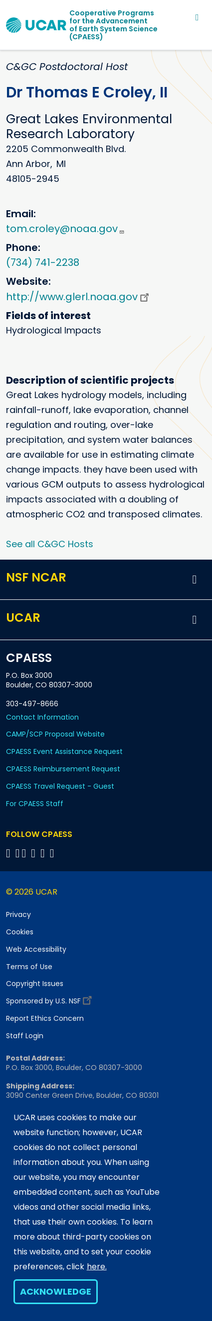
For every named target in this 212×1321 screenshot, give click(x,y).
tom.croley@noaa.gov (65, 229)
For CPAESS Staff (34, 804)
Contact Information (42, 717)
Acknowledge (55, 1291)
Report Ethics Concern (45, 1018)
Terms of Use (29, 967)
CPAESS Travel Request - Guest (60, 786)
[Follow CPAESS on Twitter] (25, 853)
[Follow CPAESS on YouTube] (53, 853)
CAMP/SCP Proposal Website (55, 734)
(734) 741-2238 (42, 262)
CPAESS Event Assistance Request (64, 751)
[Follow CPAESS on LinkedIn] (34, 853)
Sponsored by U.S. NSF (50, 998)
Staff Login (24, 1036)
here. (97, 1266)
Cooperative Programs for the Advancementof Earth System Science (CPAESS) (113, 25)
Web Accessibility (36, 949)
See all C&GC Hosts (49, 544)
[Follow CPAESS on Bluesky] (17, 853)
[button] (194, 579)
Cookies (19, 932)
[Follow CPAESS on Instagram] (44, 853)
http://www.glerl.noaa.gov (79, 297)
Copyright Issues (34, 984)
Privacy (18, 914)
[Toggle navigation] (197, 17)
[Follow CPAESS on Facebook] (9, 853)
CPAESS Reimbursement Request (63, 769)
